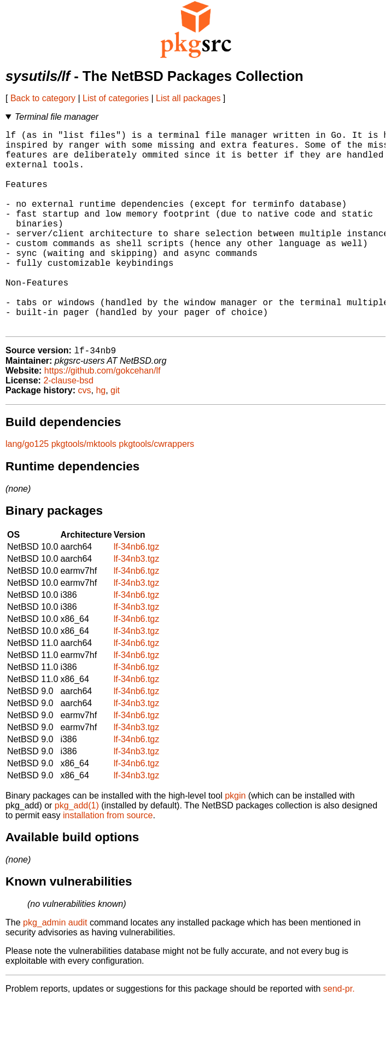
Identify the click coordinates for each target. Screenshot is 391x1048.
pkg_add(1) (77, 850)
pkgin (235, 841)
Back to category (42, 98)
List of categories (116, 98)
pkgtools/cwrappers (156, 489)
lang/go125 (27, 489)
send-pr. (339, 1034)
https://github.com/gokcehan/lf (102, 416)
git (115, 435)
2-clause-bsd (68, 425)
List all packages (188, 98)
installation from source (108, 860)
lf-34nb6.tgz (137, 592)
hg (101, 435)
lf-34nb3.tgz (137, 604)
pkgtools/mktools (83, 489)
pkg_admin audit (55, 968)
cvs (84, 435)
